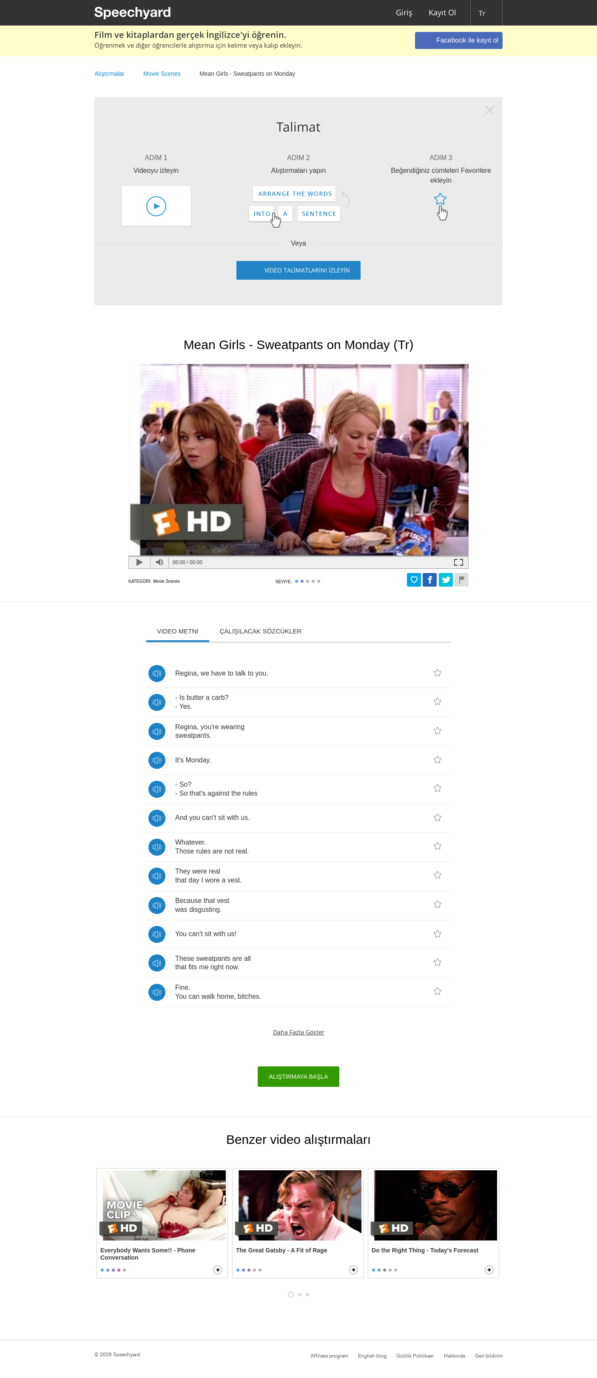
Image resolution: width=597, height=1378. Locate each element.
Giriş (404, 13)
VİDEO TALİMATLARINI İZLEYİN (307, 270)
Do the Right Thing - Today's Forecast (425, 1250)
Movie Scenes (161, 73)
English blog (372, 1356)
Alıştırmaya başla (298, 1076)
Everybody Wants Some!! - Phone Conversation (148, 1254)
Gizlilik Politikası (415, 1356)
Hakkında (454, 1356)
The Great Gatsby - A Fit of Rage (281, 1250)
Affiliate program (329, 1356)
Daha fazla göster (298, 1032)
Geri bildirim (489, 1356)
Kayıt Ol (442, 13)
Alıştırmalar (109, 73)
